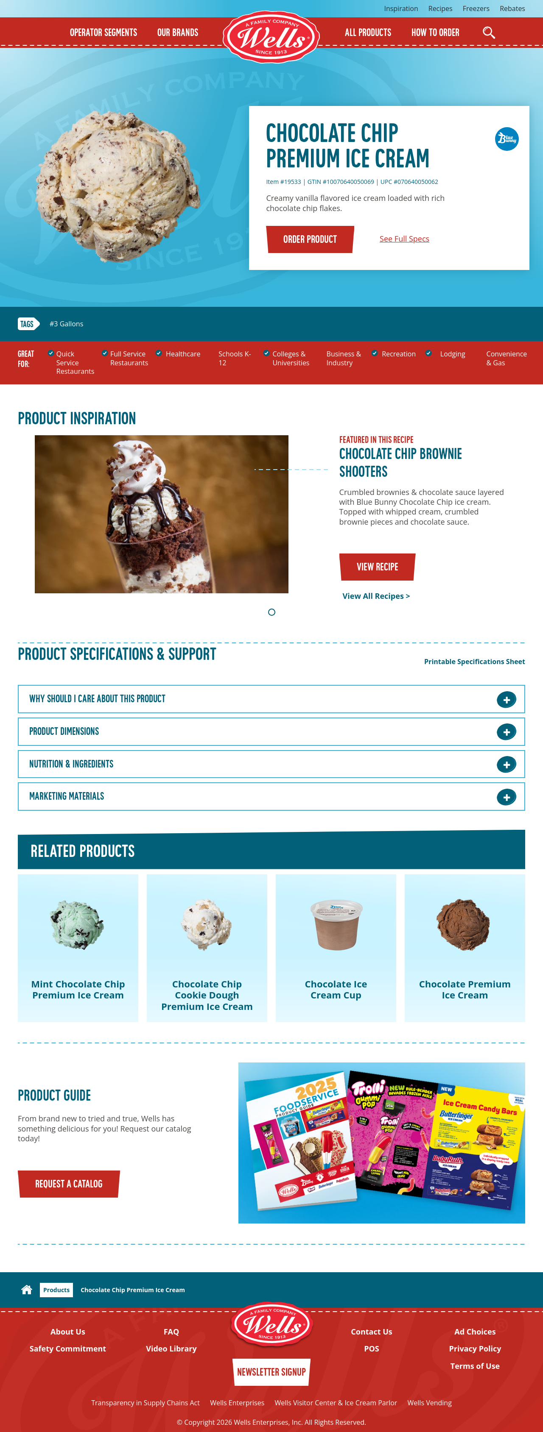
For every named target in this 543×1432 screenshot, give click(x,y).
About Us (67, 1332)
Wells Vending (430, 1402)
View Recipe (377, 567)
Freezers (476, 8)
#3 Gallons (66, 324)
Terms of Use (475, 1366)
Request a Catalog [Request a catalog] (69, 1184)
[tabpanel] (271, 518)
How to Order (435, 33)
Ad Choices (474, 1332)
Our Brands (177, 33)
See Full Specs (404, 239)
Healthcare (183, 354)
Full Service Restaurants (129, 358)
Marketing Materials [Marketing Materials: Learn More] (66, 797)
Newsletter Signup (271, 1373)
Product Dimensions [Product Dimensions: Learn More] (64, 732)
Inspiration (401, 8)
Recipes (440, 8)
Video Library (171, 1349)
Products (56, 1290)
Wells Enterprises (237, 1402)
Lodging (452, 354)
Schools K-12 (234, 358)
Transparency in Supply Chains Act (145, 1402)
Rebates (512, 8)
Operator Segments (103, 33)
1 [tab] (271, 612)
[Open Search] (489, 32)
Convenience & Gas (507, 358)
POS (371, 1349)
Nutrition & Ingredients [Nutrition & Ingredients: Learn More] (71, 765)
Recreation (399, 354)
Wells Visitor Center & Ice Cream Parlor (335, 1402)
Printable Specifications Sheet (474, 661)
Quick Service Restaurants (75, 363)
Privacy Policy (475, 1349)
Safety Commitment (68, 1349)
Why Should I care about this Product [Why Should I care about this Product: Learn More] (97, 700)
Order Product (310, 240)
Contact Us (371, 1332)
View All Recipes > (376, 596)
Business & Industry (344, 358)
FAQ (171, 1332)
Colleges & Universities (290, 358)
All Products (368, 33)
